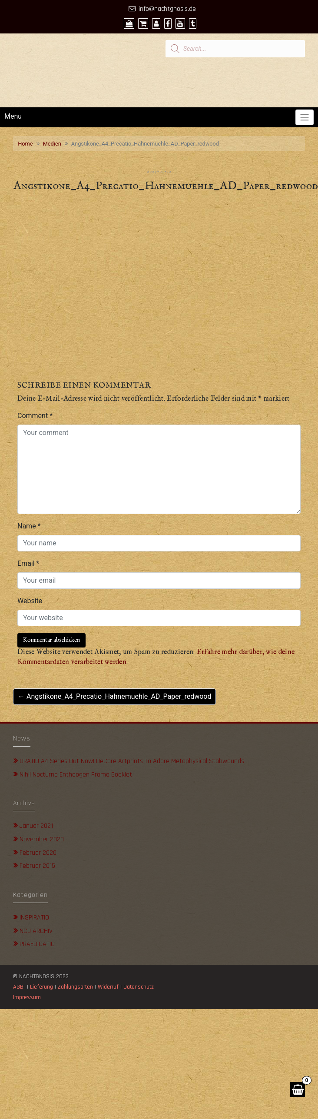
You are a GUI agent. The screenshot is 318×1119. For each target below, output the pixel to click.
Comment (35, 416)
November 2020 (42, 839)
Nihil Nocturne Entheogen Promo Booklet (76, 774)
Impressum (27, 997)
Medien (52, 143)
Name (29, 526)
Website (29, 601)
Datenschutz (139, 987)
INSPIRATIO (34, 917)
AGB (18, 987)
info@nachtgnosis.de (167, 8)
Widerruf (108, 987)
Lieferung (41, 987)
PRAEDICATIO (37, 944)
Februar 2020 (38, 852)
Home (25, 143)
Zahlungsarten (75, 987)
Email (28, 563)
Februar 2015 (37, 865)
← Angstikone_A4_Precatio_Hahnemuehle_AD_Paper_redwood (114, 696)
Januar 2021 (36, 825)
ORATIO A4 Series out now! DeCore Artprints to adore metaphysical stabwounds (132, 761)
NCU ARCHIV (36, 931)
